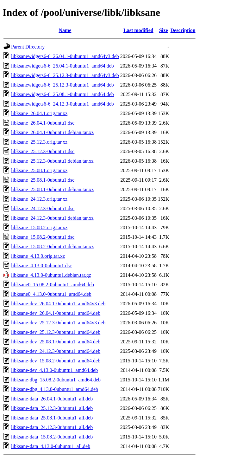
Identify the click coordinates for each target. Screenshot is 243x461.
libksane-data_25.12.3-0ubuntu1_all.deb (52, 408)
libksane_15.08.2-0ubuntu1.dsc (42, 237)
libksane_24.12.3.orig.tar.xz (39, 199)
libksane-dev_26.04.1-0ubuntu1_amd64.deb (55, 313)
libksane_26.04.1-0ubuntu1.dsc (42, 123)
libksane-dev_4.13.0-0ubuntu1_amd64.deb (54, 370)
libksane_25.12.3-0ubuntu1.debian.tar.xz (52, 161)
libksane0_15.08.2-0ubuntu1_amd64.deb (52, 284)
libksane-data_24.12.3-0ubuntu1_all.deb (52, 427)
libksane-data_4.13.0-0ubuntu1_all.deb (50, 446)
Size (163, 30)
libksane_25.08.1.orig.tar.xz (39, 170)
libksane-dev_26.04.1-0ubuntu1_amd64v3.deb (58, 303)
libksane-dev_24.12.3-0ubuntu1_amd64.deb (55, 351)
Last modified (138, 30)
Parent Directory (28, 46)
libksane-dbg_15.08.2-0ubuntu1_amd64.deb (56, 379)
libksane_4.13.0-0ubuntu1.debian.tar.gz (51, 275)
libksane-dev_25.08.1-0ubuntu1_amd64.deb (55, 341)
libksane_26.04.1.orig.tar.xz (39, 113)
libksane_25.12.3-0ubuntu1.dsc (42, 151)
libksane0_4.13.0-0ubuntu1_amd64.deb (51, 294)
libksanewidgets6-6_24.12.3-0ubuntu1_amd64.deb (62, 104)
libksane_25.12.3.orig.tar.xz (39, 142)
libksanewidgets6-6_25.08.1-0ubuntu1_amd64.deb (62, 94)
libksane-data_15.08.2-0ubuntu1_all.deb (52, 436)
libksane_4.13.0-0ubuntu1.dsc (41, 265)
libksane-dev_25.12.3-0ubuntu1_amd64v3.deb (58, 322)
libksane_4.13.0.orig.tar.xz (38, 256)
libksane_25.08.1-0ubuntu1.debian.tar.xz (52, 189)
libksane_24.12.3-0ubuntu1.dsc (42, 208)
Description (183, 30)
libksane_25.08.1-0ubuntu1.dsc (42, 180)
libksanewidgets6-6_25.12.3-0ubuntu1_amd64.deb (62, 85)
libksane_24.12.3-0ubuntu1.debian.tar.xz (52, 218)
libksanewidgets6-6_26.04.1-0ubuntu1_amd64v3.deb (65, 56)
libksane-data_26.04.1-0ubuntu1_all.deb (52, 398)
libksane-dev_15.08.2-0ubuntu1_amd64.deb (55, 360)
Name (65, 30)
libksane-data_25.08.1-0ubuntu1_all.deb (52, 417)
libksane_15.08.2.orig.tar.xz (39, 227)
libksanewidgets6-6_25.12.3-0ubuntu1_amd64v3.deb (65, 75)
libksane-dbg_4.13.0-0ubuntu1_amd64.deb (54, 389)
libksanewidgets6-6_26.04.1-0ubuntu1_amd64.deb (62, 65)
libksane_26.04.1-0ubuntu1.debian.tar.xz (52, 132)
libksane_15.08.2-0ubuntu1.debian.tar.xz (52, 246)
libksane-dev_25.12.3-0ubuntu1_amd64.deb (55, 332)
